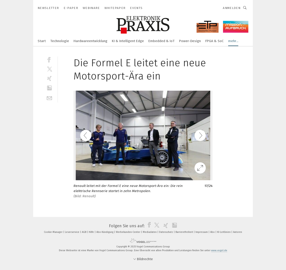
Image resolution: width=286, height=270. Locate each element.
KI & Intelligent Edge (128, 41)
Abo (212, 232)
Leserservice (72, 232)
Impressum (201, 232)
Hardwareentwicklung (90, 41)
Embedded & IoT (161, 41)
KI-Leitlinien (224, 232)
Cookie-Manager (53, 232)
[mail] (49, 98)
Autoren (237, 232)
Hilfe (92, 232)
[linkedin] (49, 88)
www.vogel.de (219, 250)
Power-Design (190, 41)
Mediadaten (150, 232)
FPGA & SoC (214, 41)
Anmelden (231, 8)
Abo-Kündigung (105, 232)
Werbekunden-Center (128, 232)
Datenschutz (166, 232)
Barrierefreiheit (185, 232)
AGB (84, 232)
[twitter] (49, 69)
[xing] (49, 78)
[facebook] (49, 59)
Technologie (59, 41)
